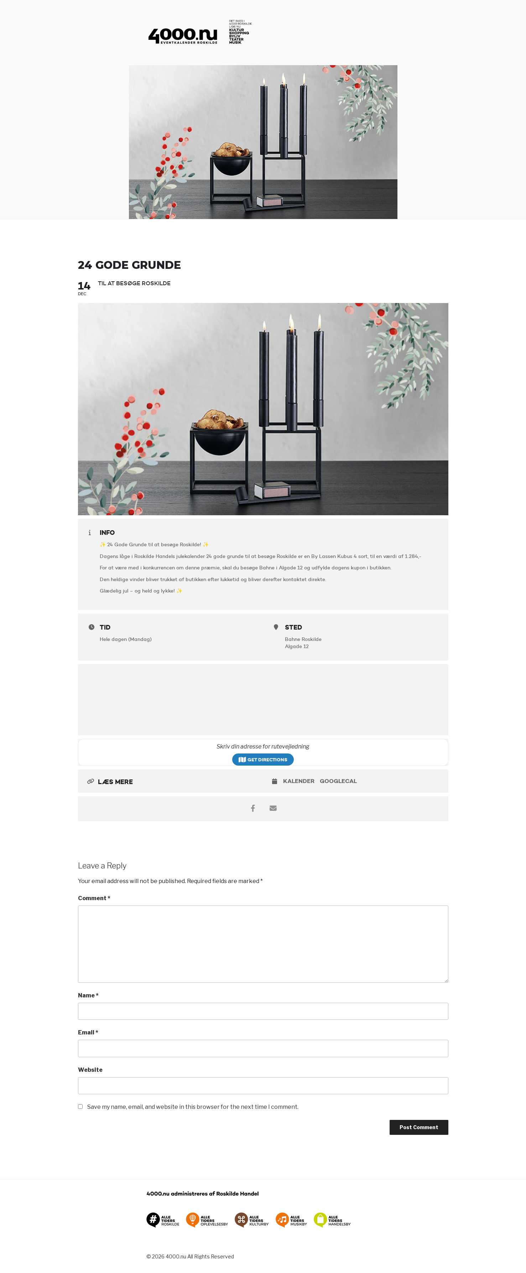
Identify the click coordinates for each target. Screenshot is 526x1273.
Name (88, 995)
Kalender (298, 781)
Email (88, 1032)
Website (90, 1069)
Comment (94, 898)
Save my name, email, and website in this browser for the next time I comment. (192, 1107)
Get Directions (263, 759)
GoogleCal (338, 781)
